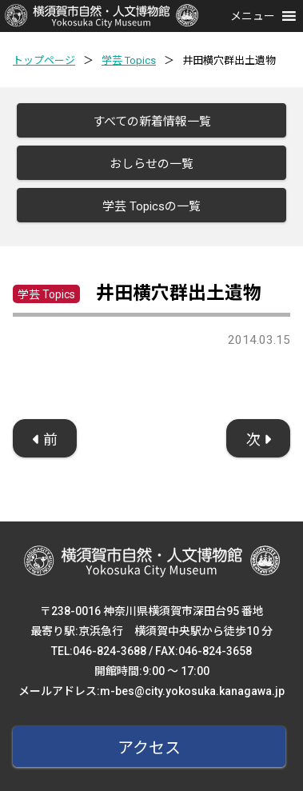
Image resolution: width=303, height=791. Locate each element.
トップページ (44, 60)
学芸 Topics (129, 60)
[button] (252, 16)
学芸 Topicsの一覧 (151, 206)
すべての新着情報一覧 (152, 121)
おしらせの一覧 (151, 164)
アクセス (149, 747)
